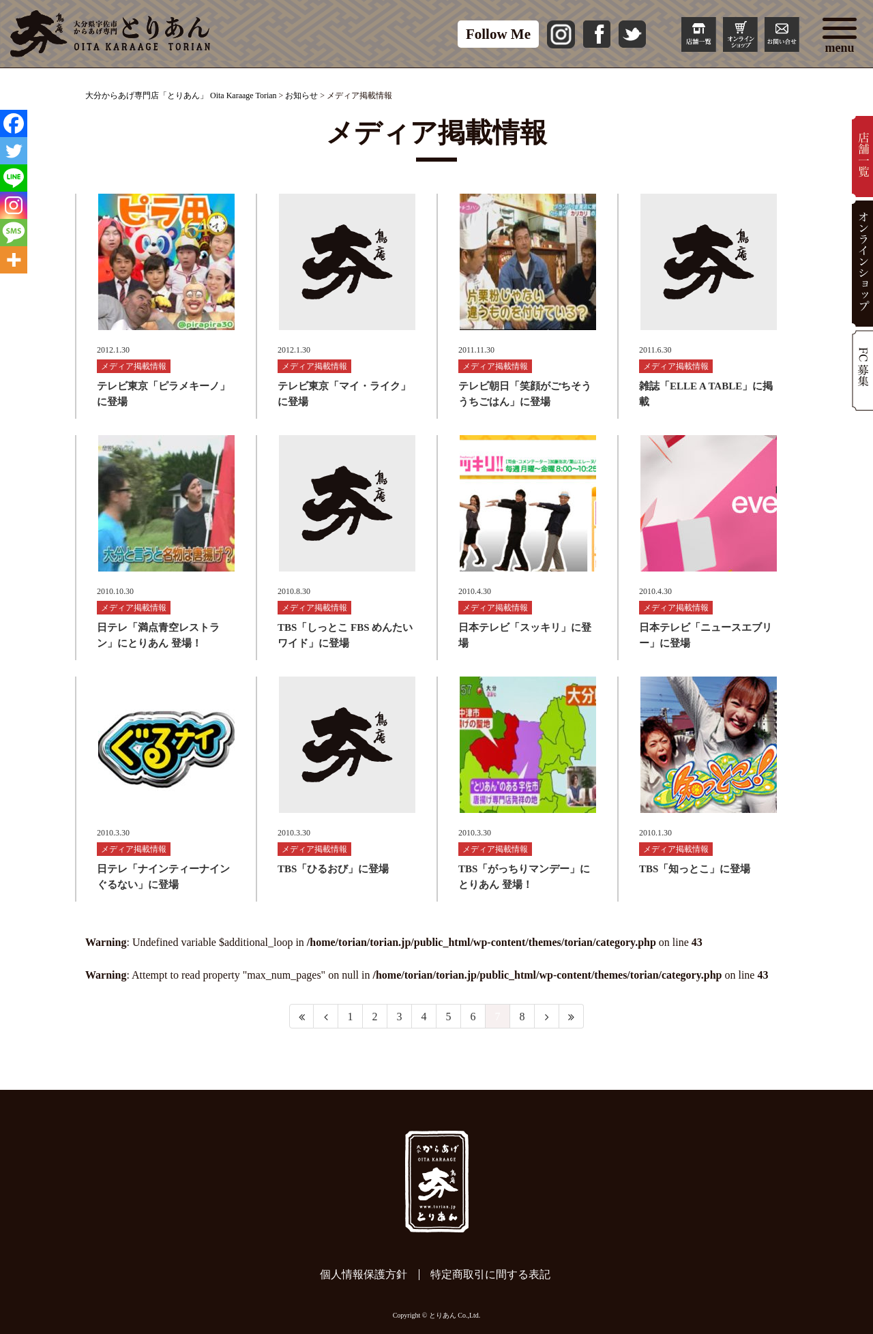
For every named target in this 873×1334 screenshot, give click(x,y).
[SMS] (13, 232)
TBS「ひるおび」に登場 (333, 868)
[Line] (13, 178)
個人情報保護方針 (363, 1274)
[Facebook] (13, 123)
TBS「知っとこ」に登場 (694, 868)
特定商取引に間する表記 (490, 1274)
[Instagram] (13, 205)
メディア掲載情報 (133, 366)
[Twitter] (13, 150)
